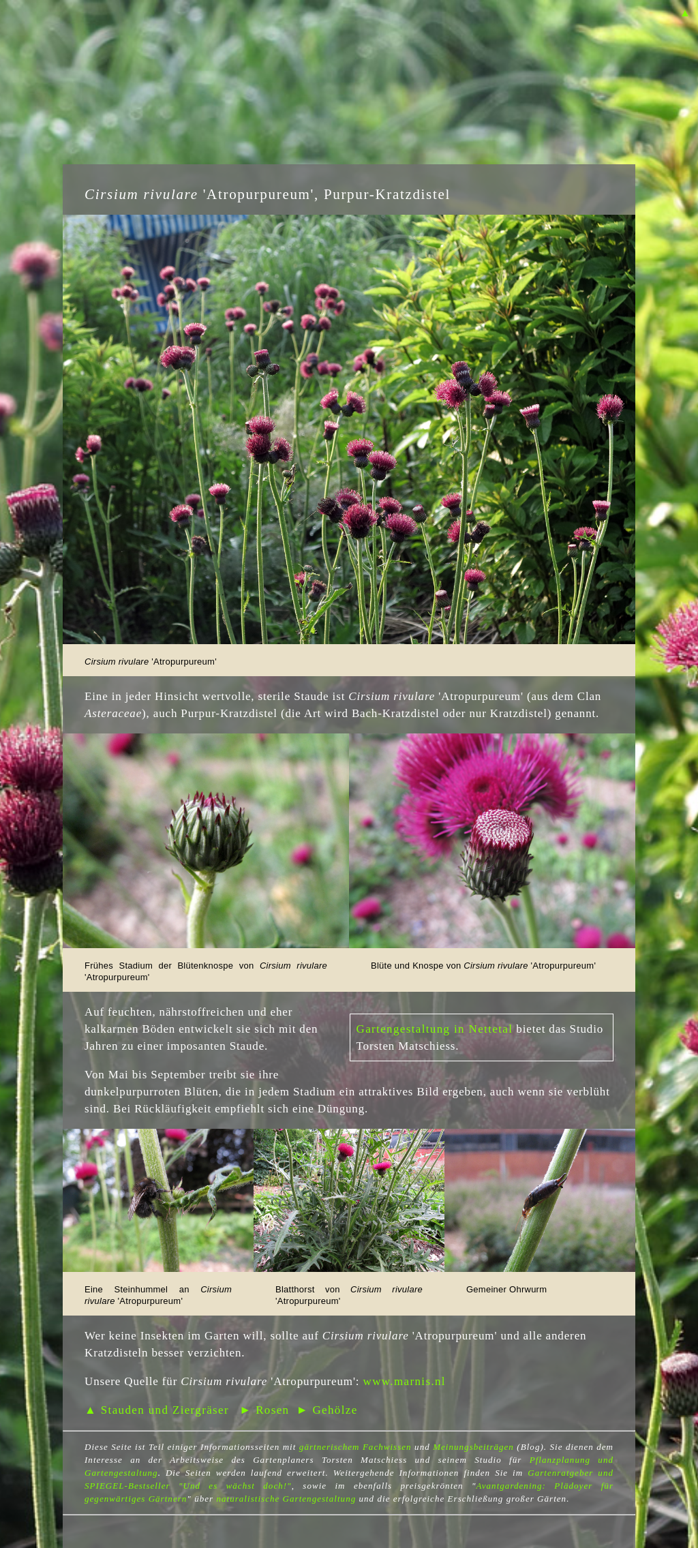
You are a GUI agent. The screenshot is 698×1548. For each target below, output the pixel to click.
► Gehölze (327, 1409)
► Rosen (264, 1409)
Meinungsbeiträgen (473, 1447)
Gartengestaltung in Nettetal (434, 1028)
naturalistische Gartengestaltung (286, 1498)
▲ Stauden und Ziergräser (157, 1409)
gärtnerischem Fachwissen (355, 1447)
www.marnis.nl (404, 1381)
